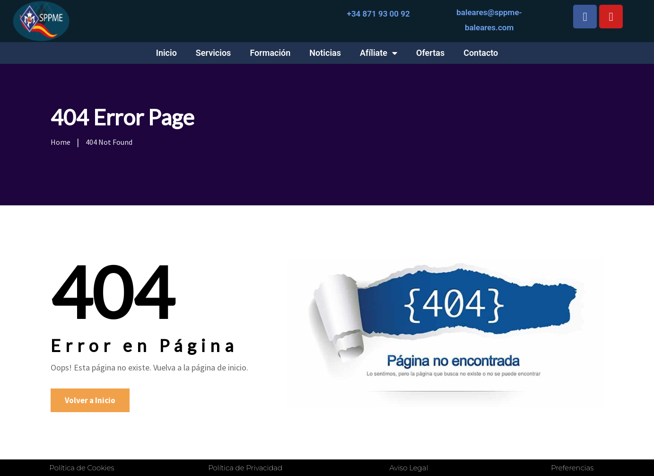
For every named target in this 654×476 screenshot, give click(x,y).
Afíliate (378, 53)
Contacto (480, 53)
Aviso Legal (408, 467)
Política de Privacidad (245, 467)
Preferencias (572, 467)
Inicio (166, 53)
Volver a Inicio (90, 400)
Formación (270, 53)
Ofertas (430, 53)
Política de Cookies (81, 467)
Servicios (213, 53)
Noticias (325, 53)
